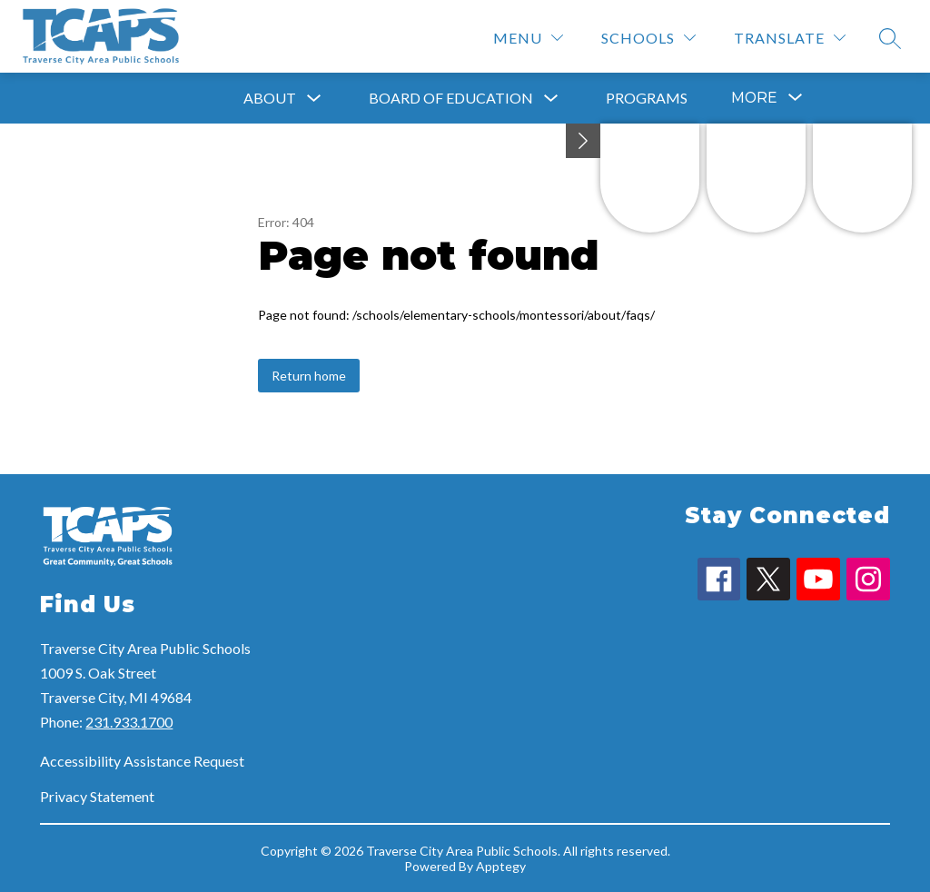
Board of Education (451, 97)
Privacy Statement (97, 796)
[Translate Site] (789, 37)
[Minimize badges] (583, 141)
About (269, 97)
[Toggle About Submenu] (314, 98)
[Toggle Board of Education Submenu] (551, 98)
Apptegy (501, 866)
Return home (309, 375)
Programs (647, 97)
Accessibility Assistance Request (142, 760)
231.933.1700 (129, 721)
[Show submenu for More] (754, 98)
